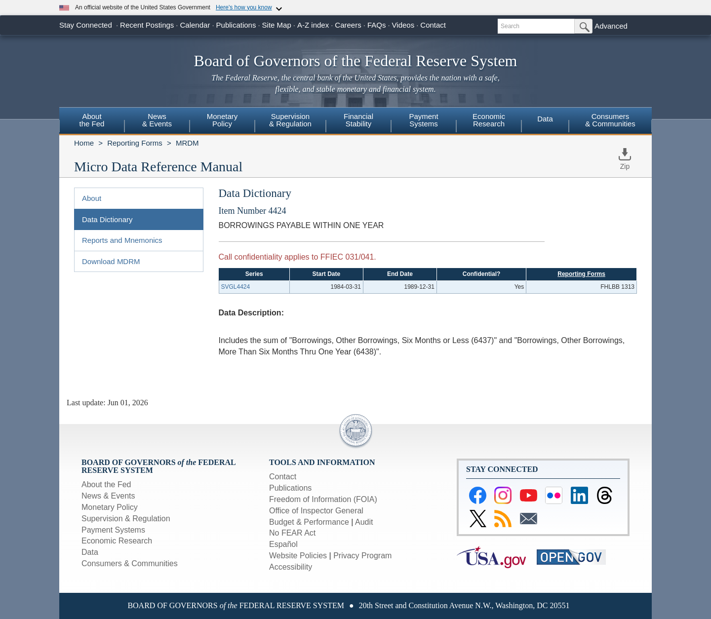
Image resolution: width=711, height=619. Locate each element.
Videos (403, 25)
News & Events (108, 496)
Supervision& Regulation (290, 120)
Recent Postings (147, 25)
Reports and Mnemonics (122, 240)
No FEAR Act (292, 533)
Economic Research (116, 541)
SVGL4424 (235, 286)
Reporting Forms (134, 143)
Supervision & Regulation (125, 518)
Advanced (611, 26)
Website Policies (298, 555)
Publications (236, 25)
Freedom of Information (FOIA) (323, 499)
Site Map (276, 25)
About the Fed (106, 484)
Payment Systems (113, 530)
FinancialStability (358, 120)
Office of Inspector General (316, 510)
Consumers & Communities (610, 120)
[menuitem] (91, 121)
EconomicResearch (489, 120)
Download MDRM (111, 261)
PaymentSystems (423, 120)
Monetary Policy (109, 507)
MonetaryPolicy (222, 120)
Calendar (195, 25)
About (91, 198)
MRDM (187, 143)
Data (545, 119)
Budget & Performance (309, 522)
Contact (433, 25)
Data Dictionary (107, 219)
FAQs (376, 25)
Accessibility (290, 567)
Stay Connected (85, 25)
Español (283, 544)
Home (84, 143)
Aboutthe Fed (92, 120)
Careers (348, 25)
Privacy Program (362, 555)
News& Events (157, 120)
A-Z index (313, 25)
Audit (364, 522)
